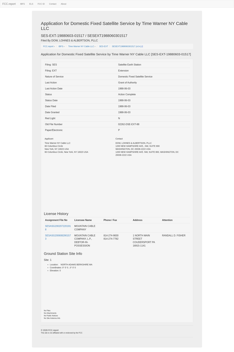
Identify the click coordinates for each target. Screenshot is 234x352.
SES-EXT (103, 46)
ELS (31, 4)
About (63, 4)
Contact (52, 4)
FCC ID (41, 4)
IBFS (22, 4)
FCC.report (9, 3)
